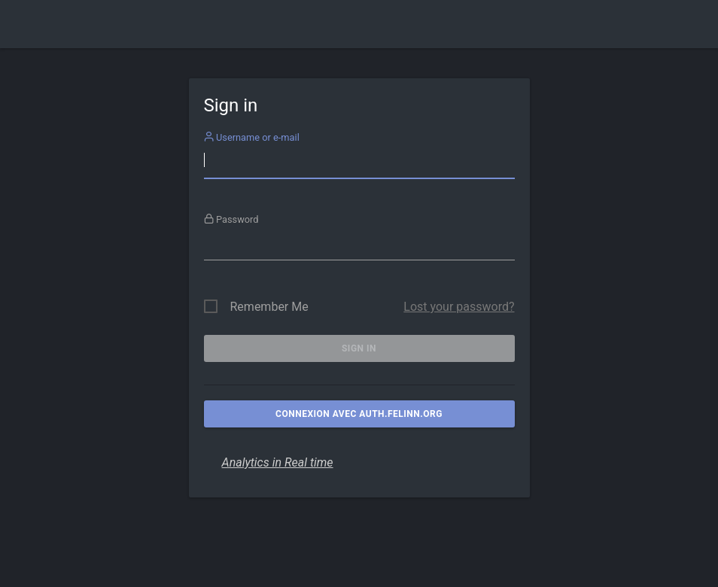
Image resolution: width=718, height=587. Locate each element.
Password (231, 219)
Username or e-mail (252, 137)
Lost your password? (458, 307)
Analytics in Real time (277, 462)
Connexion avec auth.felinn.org (359, 414)
